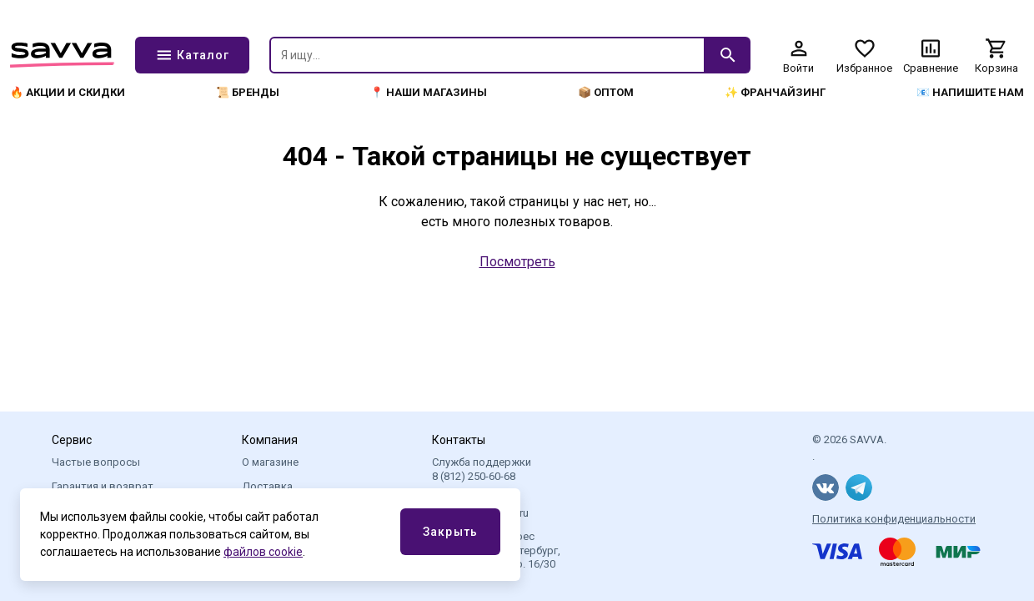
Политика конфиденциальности (894, 519)
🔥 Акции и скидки (67, 92)
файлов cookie (263, 551)
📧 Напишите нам (970, 92)
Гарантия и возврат (102, 486)
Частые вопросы (96, 462)
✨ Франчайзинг (775, 92)
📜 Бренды (247, 92)
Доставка (267, 486)
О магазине (270, 462)
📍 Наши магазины (428, 92)
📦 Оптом (606, 92)
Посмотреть (517, 262)
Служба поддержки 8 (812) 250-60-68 (481, 469)
